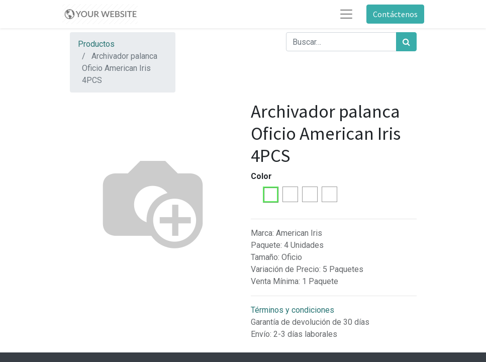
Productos (96, 44)
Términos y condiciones (292, 310)
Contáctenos (395, 14)
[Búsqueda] (406, 41)
